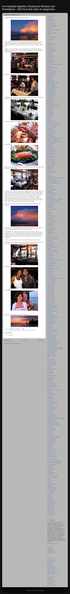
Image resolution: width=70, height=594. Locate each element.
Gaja (48, 214)
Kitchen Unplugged (51, 573)
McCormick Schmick (51, 308)
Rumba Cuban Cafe (51, 393)
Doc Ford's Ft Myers (51, 159)
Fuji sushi (49, 212)
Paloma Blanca (50, 364)
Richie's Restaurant (51, 383)
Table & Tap (49, 444)
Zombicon (49, 515)
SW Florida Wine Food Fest (53, 436)
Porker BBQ (49, 372)
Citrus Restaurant (50, 121)
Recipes (49, 380)
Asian (48, 42)
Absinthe (49, 21)
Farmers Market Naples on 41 (53, 182)
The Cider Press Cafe (51, 459)
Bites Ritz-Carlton (50, 70)
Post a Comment (9, 335)
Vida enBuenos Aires (51, 585)
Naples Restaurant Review (29, 330)
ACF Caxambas (50, 23)
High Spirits (49, 233)
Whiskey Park (50, 507)
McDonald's (49, 309)
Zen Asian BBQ (50, 513)
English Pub (49, 166)
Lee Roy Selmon (50, 276)
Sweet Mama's (50, 441)
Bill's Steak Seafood (51, 67)
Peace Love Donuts (51, 368)
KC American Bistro (51, 263)
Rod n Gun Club (50, 387)
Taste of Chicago (50, 452)
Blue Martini (49, 80)
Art (47, 34)
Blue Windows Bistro (51, 82)
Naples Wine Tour (51, 345)
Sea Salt (49, 413)
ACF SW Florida (50, 24)
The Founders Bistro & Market (53, 461)
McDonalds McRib (51, 311)
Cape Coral (49, 97)
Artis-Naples (49, 39)
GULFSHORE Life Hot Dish (53, 570)
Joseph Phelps (50, 258)
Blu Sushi (49, 75)
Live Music (49, 288)
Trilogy (48, 482)
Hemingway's (50, 232)
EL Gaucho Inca (50, 163)
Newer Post (8, 340)
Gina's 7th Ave (50, 220)
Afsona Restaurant (51, 26)
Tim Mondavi (50, 474)
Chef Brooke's (50, 107)
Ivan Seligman (52, 520)
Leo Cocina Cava (50, 280)
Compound (49, 130)
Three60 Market (50, 472)
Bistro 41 (49, 69)
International (49, 245)
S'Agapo (49, 396)
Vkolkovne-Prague (51, 502)
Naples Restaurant (51, 340)
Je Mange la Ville (50, 571)
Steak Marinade (50, 429)
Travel (48, 479)
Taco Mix (49, 446)
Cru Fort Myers (50, 143)
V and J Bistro (50, 494)
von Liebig (49, 503)
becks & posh (50, 563)
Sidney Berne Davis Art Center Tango (55, 418)
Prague (48, 373)
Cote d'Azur (49, 135)
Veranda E (49, 499)
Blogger (42, 590)
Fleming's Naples (50, 189)
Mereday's (49, 314)
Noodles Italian (50, 354)
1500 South (49, 16)
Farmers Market (50, 179)
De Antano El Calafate (51, 149)
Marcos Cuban (50, 301)
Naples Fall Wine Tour (51, 334)
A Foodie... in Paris (51, 558)
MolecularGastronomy (51, 329)
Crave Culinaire (50, 136)
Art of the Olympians (51, 38)
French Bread (50, 207)
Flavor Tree (49, 187)
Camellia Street (50, 93)
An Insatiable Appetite (12, 330)
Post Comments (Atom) (15, 343)
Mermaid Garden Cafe (51, 317)
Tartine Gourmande (51, 581)
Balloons (49, 52)
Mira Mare (49, 324)
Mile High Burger (50, 322)
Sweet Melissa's (50, 443)
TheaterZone (50, 469)
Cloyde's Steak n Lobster (52, 123)
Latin (48, 270)
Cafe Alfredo (49, 90)
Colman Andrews (50, 126)
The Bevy (49, 457)
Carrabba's (49, 100)
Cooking (49, 133)
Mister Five (49, 327)
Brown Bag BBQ (50, 89)
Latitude (49, 273)
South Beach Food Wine (52, 423)
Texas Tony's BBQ (51, 456)
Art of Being (49, 36)
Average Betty (50, 562)
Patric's (48, 367)
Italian (48, 248)
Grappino (49, 224)
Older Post (41, 340)
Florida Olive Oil (50, 192)
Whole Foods (50, 508)
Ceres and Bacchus (51, 566)
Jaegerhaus (49, 253)
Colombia (49, 128)
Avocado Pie (49, 47)
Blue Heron (49, 79)
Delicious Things (50, 156)
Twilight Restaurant (51, 487)
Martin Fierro (50, 304)
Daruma (49, 146)
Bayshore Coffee (50, 61)
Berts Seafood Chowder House (53, 64)
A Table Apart (50, 19)
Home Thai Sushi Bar (51, 237)
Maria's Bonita (50, 303)
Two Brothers (50, 490)
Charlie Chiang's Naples (52, 105)
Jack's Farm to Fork (51, 252)
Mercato (49, 312)
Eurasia (48, 169)
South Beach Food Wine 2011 (53, 424)
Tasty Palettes (50, 583)
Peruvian (49, 370)
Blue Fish (49, 77)
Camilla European (51, 95)
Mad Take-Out (50, 294)
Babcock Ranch (50, 51)
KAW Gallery (50, 261)
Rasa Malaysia (50, 578)
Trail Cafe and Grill (51, 477)
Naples (48, 332)
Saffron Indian (50, 398)
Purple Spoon (50, 378)
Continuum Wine (50, 131)
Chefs (48, 110)
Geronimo (49, 219)
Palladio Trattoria (50, 362)
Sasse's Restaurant (51, 406)
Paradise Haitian (50, 365)
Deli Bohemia (50, 154)
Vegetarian (49, 497)
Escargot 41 (49, 168)
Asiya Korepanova (51, 44)
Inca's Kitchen (50, 242)
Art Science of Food (51, 560)
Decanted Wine (50, 151)
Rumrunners (49, 395)
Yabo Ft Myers (50, 512)
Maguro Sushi (50, 296)
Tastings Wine (50, 454)
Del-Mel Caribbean (51, 153)
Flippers (49, 191)
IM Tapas (49, 240)
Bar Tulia (49, 57)
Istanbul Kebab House (51, 247)
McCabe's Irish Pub (51, 306)
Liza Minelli (49, 289)
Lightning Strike (50, 283)
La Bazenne (49, 266)
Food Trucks (49, 196)
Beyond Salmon (50, 565)
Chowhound (49, 115)
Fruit (48, 210)
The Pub (49, 467)
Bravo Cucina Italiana (51, 87)
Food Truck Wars (50, 194)
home (48, 235)
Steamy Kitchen (50, 580)
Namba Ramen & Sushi (52, 331)
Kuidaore (49, 575)
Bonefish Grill (50, 84)
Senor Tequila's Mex (51, 415)
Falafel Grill (49, 176)
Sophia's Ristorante (51, 419)
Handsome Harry (50, 228)
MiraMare (49, 326)
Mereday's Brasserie (51, 316)
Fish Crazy (49, 186)
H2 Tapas (49, 227)
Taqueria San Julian (51, 449)
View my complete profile (52, 543)
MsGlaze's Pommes (51, 576)
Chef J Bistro (50, 108)
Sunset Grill (49, 433)
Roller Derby (49, 388)
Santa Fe (49, 405)
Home (24, 340)
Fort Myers (49, 197)
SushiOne (49, 434)
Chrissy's (49, 117)
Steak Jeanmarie (50, 428)
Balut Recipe (50, 56)
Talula (48, 447)
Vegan (48, 495)
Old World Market (50, 355)
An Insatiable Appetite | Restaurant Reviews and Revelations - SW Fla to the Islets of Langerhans (28, 8)
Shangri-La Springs (51, 416)
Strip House (49, 431)
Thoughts (49, 471)
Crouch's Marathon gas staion (53, 141)
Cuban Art (49, 145)
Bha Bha (49, 66)
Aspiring (49, 46)
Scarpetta (49, 411)
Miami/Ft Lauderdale (51, 321)
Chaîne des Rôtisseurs (52, 102)
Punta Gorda (50, 377)
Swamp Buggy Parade (51, 438)
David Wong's (50, 148)
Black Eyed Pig (50, 72)
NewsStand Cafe (50, 350)
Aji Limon (49, 28)
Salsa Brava (49, 400)
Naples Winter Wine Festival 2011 (54, 349)
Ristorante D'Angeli (51, 385)
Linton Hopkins (50, 284)
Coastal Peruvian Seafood (52, 125)
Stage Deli (49, 426)
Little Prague (49, 286)
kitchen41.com (50, 265)
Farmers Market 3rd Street (52, 181)
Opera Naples (50, 359)
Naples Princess (20, 330)
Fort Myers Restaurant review (53, 199)
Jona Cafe (49, 256)
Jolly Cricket (49, 255)
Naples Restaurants (51, 344)
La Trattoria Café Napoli (52, 268)
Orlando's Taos (50, 360)
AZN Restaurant (50, 49)
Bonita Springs (50, 85)
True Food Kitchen (51, 484)
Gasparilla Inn (50, 217)
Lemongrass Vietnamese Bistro (53, 278)
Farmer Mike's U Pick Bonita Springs (54, 177)
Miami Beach (50, 319)
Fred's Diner (49, 204)
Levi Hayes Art (50, 281)
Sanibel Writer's (50, 403)
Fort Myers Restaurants (52, 201)
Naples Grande (50, 337)
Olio (48, 357)
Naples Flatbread (50, 336)
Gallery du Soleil (50, 215)
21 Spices (49, 18)
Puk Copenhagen (50, 375)
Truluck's (49, 485)
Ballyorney (49, 54)
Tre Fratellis (49, 480)
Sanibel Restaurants (51, 401)
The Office (49, 466)
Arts (48, 41)
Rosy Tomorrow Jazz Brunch (53, 390)
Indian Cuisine (50, 243)
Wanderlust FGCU (51, 505)
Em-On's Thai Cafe (51, 164)
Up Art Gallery (50, 492)
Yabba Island (50, 510)
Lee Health (49, 275)
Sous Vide (49, 421)
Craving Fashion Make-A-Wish (53, 138)
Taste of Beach (50, 451)
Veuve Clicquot (50, 500)
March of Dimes (50, 298)
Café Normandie (50, 92)
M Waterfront (50, 293)
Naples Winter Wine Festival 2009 (54, 347)
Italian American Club (51, 250)
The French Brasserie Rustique (53, 462)
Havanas (49, 230)
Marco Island (50, 299)
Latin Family (49, 271)
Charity (48, 103)
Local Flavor (49, 291)
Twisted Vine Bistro (51, 489)
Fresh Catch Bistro (51, 209)
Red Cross (49, 382)
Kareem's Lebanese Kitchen (53, 260)
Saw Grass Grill (50, 410)
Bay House (49, 59)
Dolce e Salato (50, 161)
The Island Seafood (51, 464)
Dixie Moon (49, 158)
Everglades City (50, 173)
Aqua (48, 31)
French (48, 205)
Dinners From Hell (51, 568)
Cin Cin (48, 120)
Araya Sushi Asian (51, 33)
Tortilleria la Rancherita (52, 475)
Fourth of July (50, 202)
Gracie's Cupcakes (51, 222)
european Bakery (50, 171)
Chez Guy (49, 112)
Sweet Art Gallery (50, 439)
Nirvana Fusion (50, 352)
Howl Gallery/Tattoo (51, 238)
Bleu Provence (50, 74)
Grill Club (49, 225)
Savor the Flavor (50, 408)
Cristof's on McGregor (51, 140)
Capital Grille (50, 98)
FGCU (48, 184)
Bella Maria (49, 62)
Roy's (48, 391)
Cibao (48, 118)
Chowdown (49, 113)
